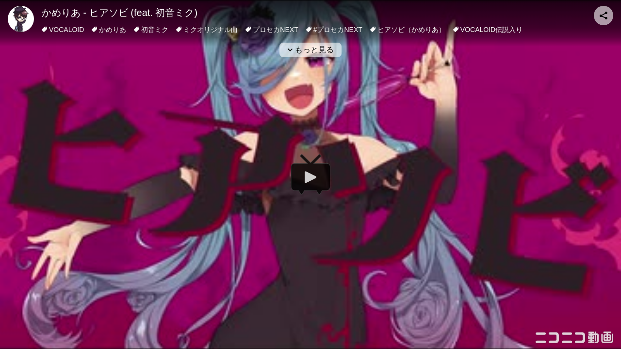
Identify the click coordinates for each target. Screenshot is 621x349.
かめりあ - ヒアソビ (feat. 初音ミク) (119, 12)
